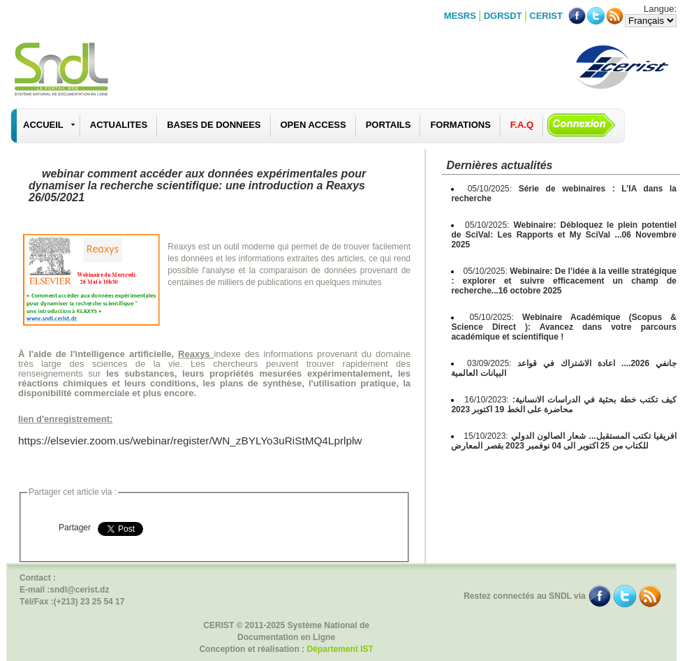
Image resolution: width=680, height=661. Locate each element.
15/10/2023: (564, 441)
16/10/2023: (564, 404)
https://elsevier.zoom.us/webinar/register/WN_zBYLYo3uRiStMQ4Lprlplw (190, 440)
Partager (75, 527)
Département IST (339, 649)
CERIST (546, 15)
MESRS (460, 15)
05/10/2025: (564, 234)
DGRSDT (503, 15)
